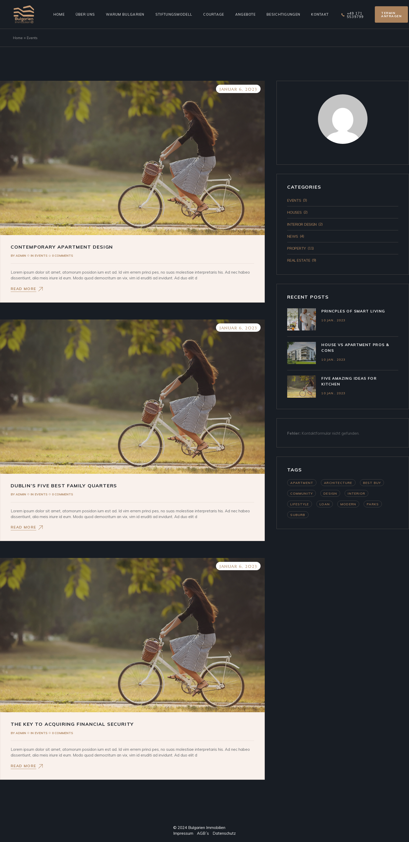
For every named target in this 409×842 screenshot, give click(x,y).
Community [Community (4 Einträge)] (301, 493)
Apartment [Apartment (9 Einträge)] (301, 483)
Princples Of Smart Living (353, 311)
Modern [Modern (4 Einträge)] (348, 504)
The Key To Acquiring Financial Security (72, 724)
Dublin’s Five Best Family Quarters (64, 486)
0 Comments (62, 255)
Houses (294, 212)
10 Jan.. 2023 (333, 320)
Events (41, 255)
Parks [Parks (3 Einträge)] (373, 504)
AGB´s (201, 833)
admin (18, 255)
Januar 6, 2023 (238, 89)
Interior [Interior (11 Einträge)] (356, 493)
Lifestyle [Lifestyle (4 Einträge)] (299, 504)
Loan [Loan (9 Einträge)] (325, 504)
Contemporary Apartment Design (62, 247)
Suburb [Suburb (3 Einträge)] (297, 515)
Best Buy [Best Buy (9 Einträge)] (372, 483)
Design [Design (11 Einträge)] (330, 493)
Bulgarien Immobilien (206, 827)
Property (296, 248)
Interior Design (302, 224)
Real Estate (298, 260)
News (292, 236)
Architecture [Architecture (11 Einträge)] (338, 483)
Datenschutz (224, 833)
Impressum (183, 833)
